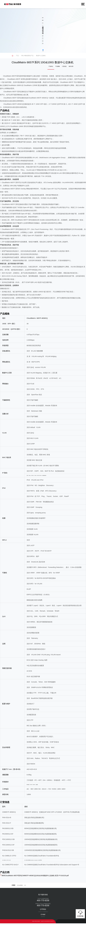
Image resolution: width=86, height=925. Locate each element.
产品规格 (62, 67)
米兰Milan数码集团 (20, 886)
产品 (17, 55)
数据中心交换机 (41, 55)
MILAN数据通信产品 (27, 55)
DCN (25, 886)
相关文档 (72, 67)
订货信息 (67, 67)
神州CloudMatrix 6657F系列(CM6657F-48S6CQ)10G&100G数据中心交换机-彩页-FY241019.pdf (35, 877)
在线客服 (80, 913)
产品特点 (57, 67)
